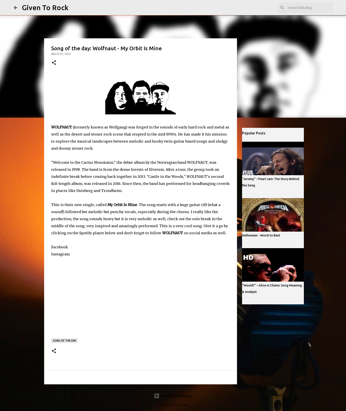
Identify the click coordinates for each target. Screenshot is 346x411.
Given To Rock (45, 7)
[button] (53, 63)
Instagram (60, 254)
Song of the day (64, 340)
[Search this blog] (310, 7)
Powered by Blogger (173, 396)
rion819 (183, 405)
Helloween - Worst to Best (261, 235)
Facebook (59, 247)
